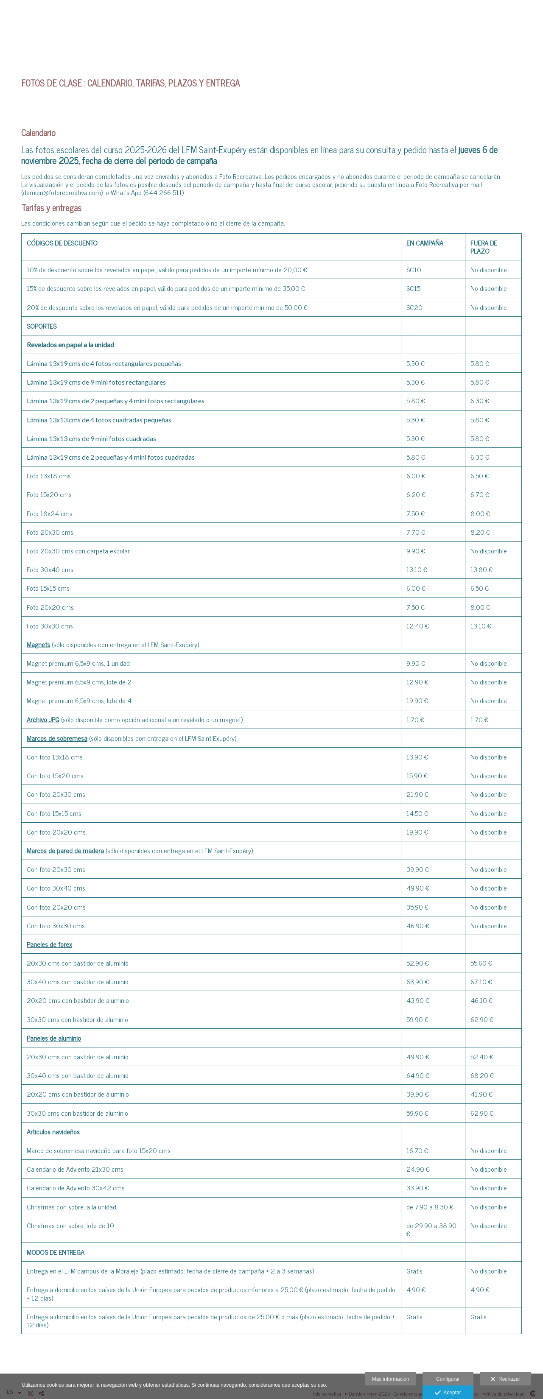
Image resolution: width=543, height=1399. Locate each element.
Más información (390, 1379)
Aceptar (448, 1393)
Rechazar (505, 1379)
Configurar (448, 1379)
